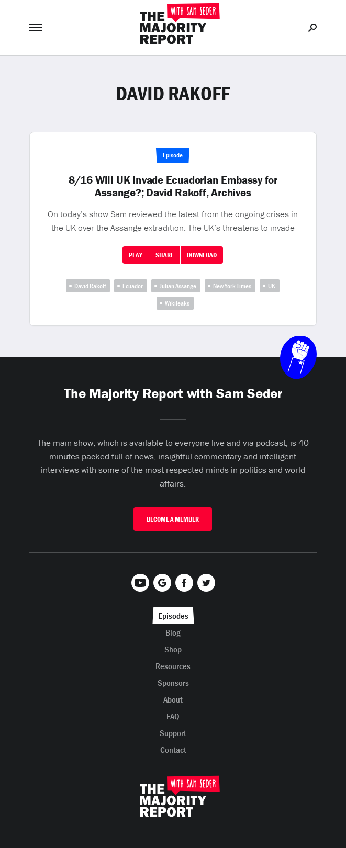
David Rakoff (90, 285)
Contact (173, 749)
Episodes (173, 615)
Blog (173, 632)
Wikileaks (177, 303)
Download (202, 255)
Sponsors (173, 682)
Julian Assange (178, 285)
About (173, 699)
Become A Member (173, 519)
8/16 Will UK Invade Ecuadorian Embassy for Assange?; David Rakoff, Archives (173, 186)
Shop (173, 649)
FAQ (173, 716)
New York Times (232, 285)
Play (135, 255)
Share (164, 255)
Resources (173, 666)
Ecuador (132, 285)
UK (271, 285)
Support (173, 733)
